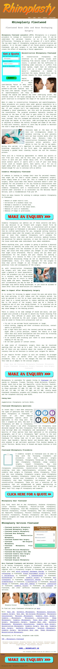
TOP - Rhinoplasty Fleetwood (13, 639)
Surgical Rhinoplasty (46, 628)
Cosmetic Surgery (8, 614)
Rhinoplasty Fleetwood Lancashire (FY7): (18, 35)
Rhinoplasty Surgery (18, 622)
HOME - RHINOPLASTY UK (29, 648)
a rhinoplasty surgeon (22, 569)
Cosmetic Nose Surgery (46, 616)
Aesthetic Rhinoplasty (26, 612)
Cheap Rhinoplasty (48, 630)
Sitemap (3, 654)
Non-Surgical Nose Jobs (28, 630)
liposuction (51, 584)
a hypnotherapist (36, 575)
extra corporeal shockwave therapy (30, 571)
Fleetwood (44, 380)
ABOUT (39, 17)
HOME (29, 17)
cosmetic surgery (32, 577)
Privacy (55, 654)
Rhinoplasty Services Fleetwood (20, 523)
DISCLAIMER (52, 17)
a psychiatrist (31, 581)
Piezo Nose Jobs (40, 620)
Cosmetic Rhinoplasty (11, 618)
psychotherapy (7, 577)
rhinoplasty (24, 43)
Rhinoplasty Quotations (46, 612)
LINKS (34, 17)
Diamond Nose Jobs (38, 622)
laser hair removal (27, 584)
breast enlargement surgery (34, 573)
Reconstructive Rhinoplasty (12, 626)
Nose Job (10, 612)
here (38, 608)
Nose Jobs (20, 614)
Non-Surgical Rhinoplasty (36, 614)
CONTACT (45, 17)
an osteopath (48, 586)
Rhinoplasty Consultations (36, 618)
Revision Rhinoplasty (24, 616)
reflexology (6, 573)
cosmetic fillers (21, 586)
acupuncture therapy (33, 579)
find (8, 504)
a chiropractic (8, 575)
